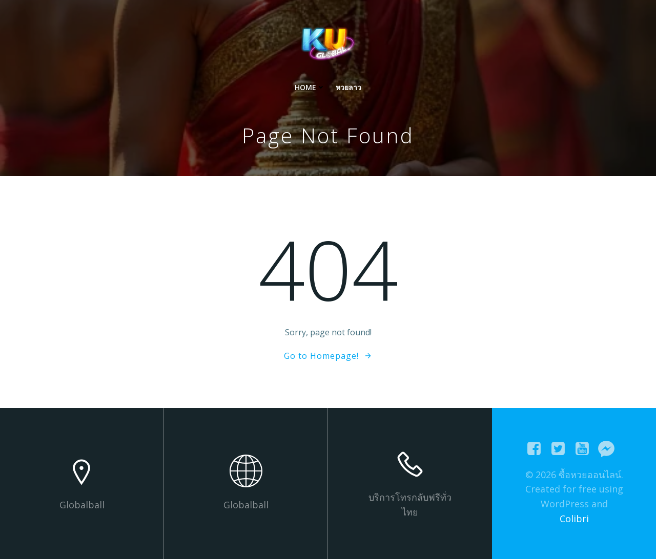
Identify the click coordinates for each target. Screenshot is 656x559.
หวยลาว (348, 87)
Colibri (574, 518)
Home (310, 87)
